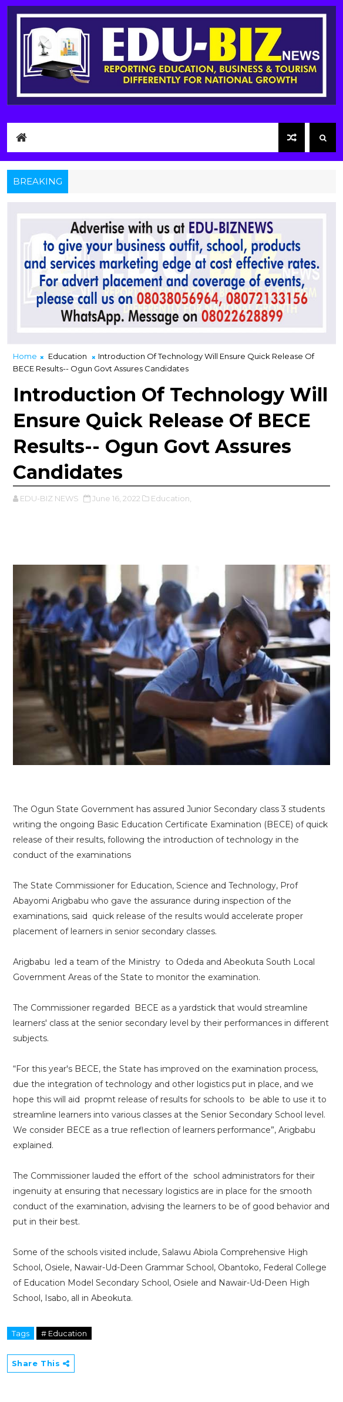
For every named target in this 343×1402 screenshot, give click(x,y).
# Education (64, 1333)
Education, (171, 498)
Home (25, 356)
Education (67, 356)
